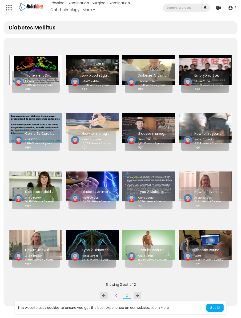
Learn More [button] (160, 307)
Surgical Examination (111, 3)
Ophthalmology (65, 9)
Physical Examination (69, 3)
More (88, 9)
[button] (232, 8)
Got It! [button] (215, 307)
